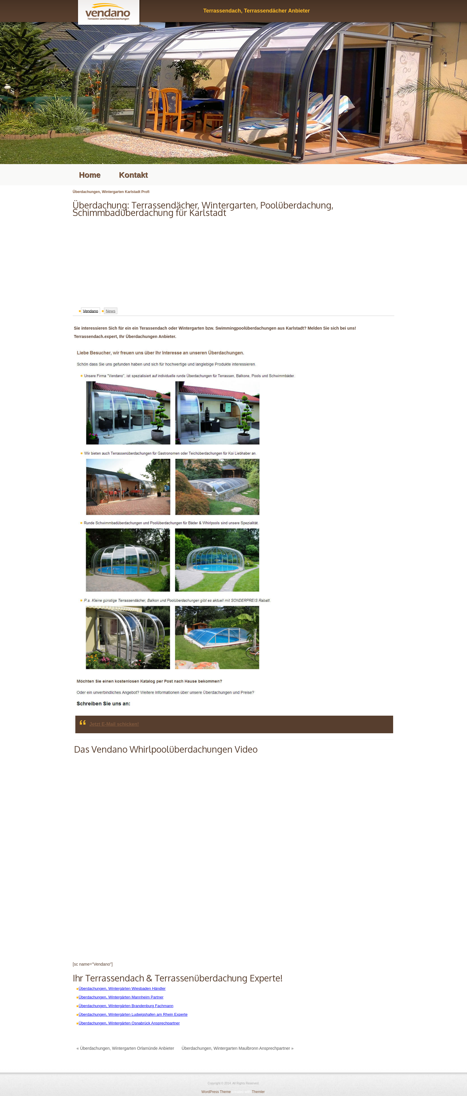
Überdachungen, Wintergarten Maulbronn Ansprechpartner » (238, 1048)
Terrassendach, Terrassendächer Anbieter (256, 11)
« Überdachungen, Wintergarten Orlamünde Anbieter (125, 1048)
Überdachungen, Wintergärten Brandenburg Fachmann (126, 1006)
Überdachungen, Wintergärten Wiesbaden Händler (122, 988)
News (111, 310)
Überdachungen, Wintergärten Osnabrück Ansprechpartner (129, 1023)
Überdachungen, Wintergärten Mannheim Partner (121, 997)
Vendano (90, 310)
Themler (258, 1092)
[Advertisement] (233, 260)
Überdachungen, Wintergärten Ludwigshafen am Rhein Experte (133, 1014)
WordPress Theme (216, 1092)
